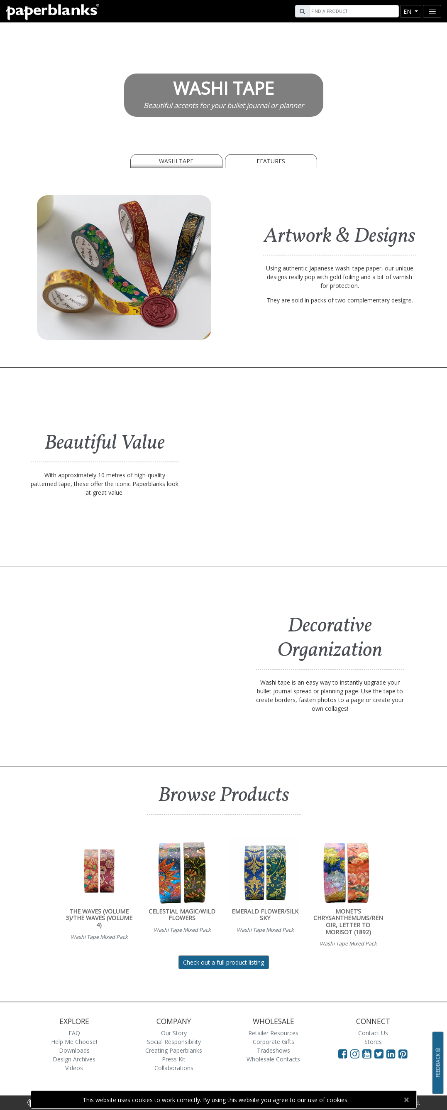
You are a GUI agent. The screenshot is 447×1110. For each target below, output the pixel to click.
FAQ (74, 1033)
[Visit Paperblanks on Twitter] (380, 1053)
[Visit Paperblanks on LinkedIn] (392, 1053)
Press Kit (174, 1059)
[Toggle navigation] (432, 11)
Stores (373, 1042)
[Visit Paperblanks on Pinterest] (403, 1053)
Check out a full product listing (223, 962)
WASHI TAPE (176, 161)
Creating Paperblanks (173, 1050)
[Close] (406, 1099)
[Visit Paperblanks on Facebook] (342, 1053)
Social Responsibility (174, 1042)
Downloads (74, 1050)
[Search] (353, 11)
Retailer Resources (273, 1033)
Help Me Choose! (74, 1042)
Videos (74, 1068)
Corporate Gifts (273, 1042)
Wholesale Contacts (273, 1059)
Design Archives (74, 1059)
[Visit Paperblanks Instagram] (354, 1053)
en (408, 11)
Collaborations (173, 1068)
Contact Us (373, 1033)
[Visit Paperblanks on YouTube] (368, 1053)
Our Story (174, 1033)
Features (270, 161)
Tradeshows (273, 1050)
